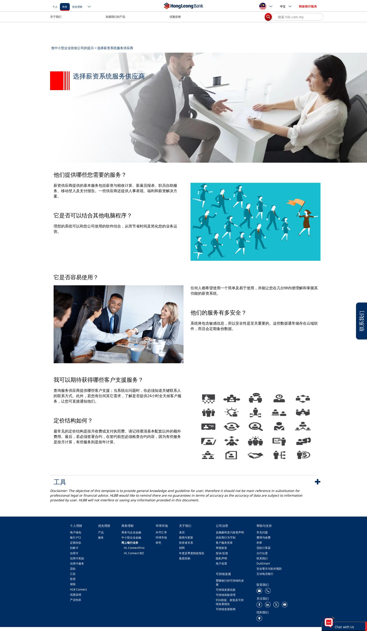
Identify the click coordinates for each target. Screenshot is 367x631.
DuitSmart (263, 563)
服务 (101, 537)
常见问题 (262, 532)
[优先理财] (77, 6)
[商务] (65, 6)
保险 (73, 584)
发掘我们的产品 (115, 17)
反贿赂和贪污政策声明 (230, 532)
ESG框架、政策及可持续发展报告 (230, 602)
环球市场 (161, 537)
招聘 (182, 548)
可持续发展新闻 (225, 609)
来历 (182, 532)
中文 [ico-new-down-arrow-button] (286, 6)
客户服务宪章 (224, 543)
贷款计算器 (264, 548)
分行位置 (262, 553)
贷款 (73, 569)
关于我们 (55, 17)
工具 (60, 481)
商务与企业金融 (131, 532)
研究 (158, 543)
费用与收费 (264, 537)
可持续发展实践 (225, 590)
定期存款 (75, 543)
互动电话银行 (265, 574)
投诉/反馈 (222, 553)
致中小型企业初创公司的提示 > (74, 48)
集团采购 (184, 558)
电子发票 (221, 563)
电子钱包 (75, 532)
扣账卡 (74, 548)
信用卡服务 (77, 563)
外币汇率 (161, 532)
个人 (55, 6)
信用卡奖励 (77, 558)
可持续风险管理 (225, 595)
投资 (73, 579)
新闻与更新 (186, 537)
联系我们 (262, 558)
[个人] (55, 6)
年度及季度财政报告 (191, 553)
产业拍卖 (75, 600)
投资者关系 (186, 543)
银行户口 (75, 537)
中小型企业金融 (131, 537)
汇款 (73, 574)
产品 (101, 532)
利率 (259, 543)
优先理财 (77, 6)
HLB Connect (78, 589)
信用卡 (74, 553)
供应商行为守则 (225, 537)
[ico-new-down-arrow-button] (89, 7)
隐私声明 (221, 558)
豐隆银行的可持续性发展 (230, 583)
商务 (64, 6)
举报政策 (221, 548)
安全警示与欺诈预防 (269, 569)
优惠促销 (175, 17)
